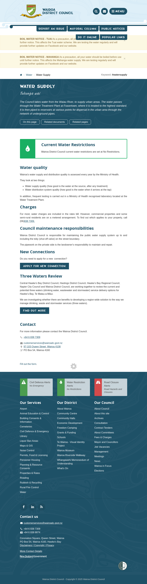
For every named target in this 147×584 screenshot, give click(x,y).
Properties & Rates (30, 473)
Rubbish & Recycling (31, 482)
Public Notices (113, 28)
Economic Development (69, 423)
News (97, 461)
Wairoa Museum (65, 450)
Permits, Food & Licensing (34, 455)
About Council (101, 408)
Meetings (99, 456)
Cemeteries (26, 426)
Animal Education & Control (34, 413)
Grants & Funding (66, 432)
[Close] (125, 40)
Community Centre (67, 413)
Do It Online (87, 37)
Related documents (54, 122)
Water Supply (43, 75)
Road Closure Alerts (114, 387)
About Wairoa (64, 408)
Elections (99, 470)
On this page (30, 122)
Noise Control (27, 450)
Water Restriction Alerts (77, 386)
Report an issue (52, 28)
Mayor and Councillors (106, 442)
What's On (62, 468)
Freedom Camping (67, 428)
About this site (101, 413)
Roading (24, 478)
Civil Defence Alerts (40, 384)
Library (23, 436)
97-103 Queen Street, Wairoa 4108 (42, 346)
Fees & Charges (103, 437)
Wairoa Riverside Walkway (71, 455)
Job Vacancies (102, 447)
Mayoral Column (83, 28)
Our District (67, 402)
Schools (61, 437)
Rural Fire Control (29, 487)
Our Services (30, 402)
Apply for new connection (44, 266)
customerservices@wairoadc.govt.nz (43, 523)
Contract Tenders (103, 428)
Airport (23, 408)
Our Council (104, 402)
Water (29, 75)
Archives (98, 418)
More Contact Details (31, 551)
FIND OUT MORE (34, 310)
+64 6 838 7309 (32, 337)
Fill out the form (28, 364)
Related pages (80, 122)
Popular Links (113, 37)
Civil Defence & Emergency (34, 431)
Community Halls (66, 418)
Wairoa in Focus (102, 466)
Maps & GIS (26, 445)
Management (101, 451)
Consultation (101, 423)
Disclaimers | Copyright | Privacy (37, 545)
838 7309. (29, 221)
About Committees (104, 432)
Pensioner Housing (30, 460)
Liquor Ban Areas (29, 441)
